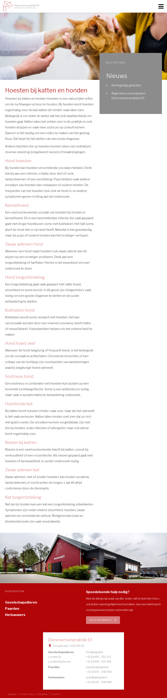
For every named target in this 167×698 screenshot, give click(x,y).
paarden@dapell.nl (97, 667)
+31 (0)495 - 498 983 (99, 671)
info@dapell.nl (94, 652)
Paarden (12, 609)
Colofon (56, 694)
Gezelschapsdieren (21, 602)
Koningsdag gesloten (126, 85)
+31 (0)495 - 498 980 (99, 682)
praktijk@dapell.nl (96, 677)
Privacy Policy (27, 694)
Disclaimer (42, 694)
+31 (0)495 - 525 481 (98, 661)
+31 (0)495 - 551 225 (98, 657)
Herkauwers (15, 615)
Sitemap (12, 694)
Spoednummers (103, 620)
